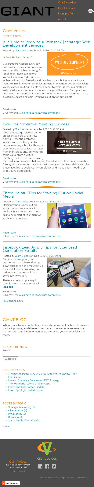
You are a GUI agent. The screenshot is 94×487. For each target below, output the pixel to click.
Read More (9, 109)
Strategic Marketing (21, 407)
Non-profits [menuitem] (65, 13)
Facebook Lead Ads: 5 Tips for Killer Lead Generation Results (40, 249)
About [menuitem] (62, 19)
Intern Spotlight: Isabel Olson (25, 390)
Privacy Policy (83, 478)
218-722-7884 (17, 471)
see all (6, 426)
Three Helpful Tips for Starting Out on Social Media (43, 195)
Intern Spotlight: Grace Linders (26, 386)
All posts (18, 300)
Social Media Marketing (23, 420)
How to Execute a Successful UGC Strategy (33, 380)
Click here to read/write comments (39, 112)
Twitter (53, 466)
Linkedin (40, 466)
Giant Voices (22, 50)
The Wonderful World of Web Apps (29, 383)
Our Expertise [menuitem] (67, 2)
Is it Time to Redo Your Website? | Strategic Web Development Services (46, 44)
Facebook (47, 466)
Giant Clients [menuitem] (66, 8)
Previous (8, 300)
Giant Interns (17, 410)
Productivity (17, 413)
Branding (15, 417)
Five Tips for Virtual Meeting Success (36, 124)
